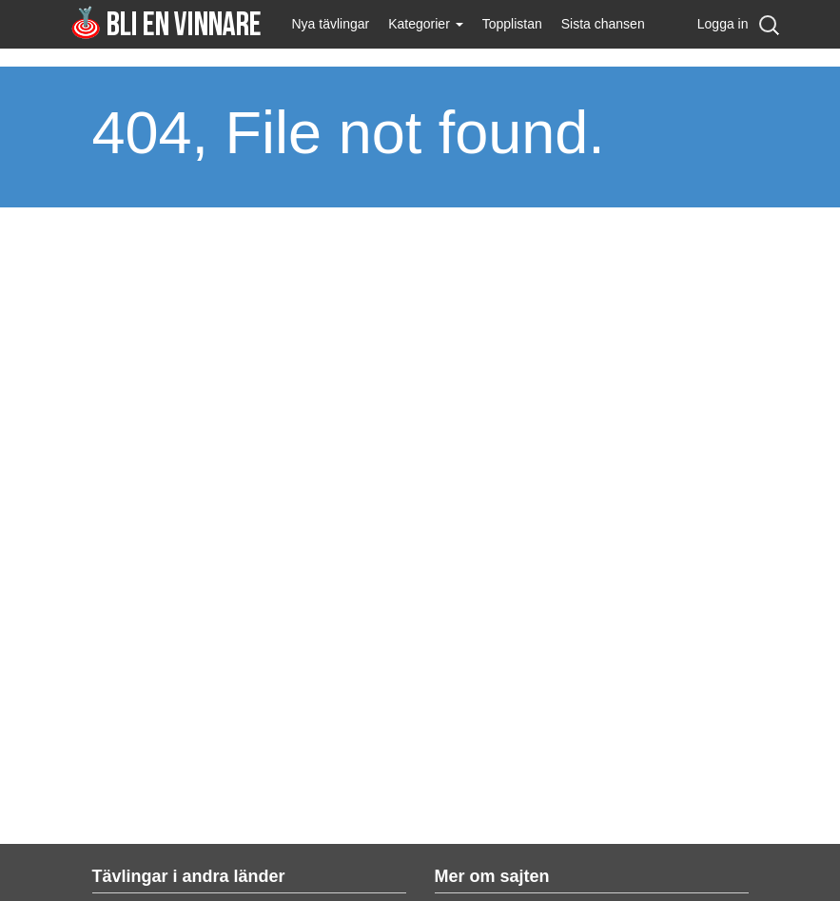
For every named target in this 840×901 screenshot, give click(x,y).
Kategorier (425, 23)
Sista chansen (603, 23)
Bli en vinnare (166, 22)
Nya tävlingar (331, 23)
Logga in (723, 23)
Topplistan (512, 23)
